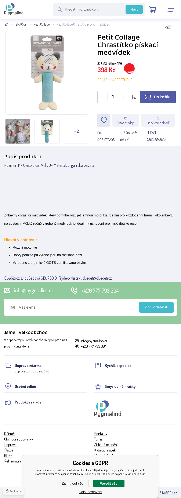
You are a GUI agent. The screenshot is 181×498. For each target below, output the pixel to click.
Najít (134, 9)
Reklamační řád (15, 461)
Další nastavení (90, 492)
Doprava (10, 444)
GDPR (8, 455)
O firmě (9, 433)
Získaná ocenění (105, 444)
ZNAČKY (21, 24)
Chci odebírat (156, 307)
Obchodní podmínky (18, 439)
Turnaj (98, 439)
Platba (8, 450)
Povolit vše (108, 483)
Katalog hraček (105, 450)
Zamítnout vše (72, 483)
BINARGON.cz (168, 493)
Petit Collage (42, 24)
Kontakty (100, 433)
